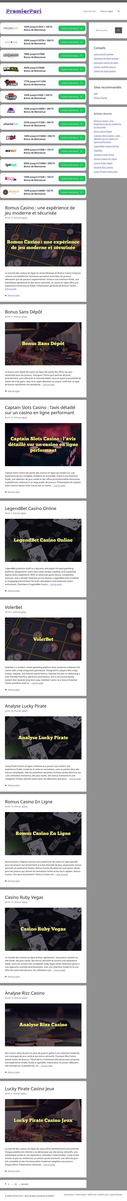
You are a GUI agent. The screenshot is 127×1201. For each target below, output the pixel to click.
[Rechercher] (118, 30)
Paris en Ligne (106, 11)
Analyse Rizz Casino (25, 993)
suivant (23, 1183)
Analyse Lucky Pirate (26, 706)
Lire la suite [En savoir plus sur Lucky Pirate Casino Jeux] (49, 1164)
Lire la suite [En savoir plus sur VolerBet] (37, 683)
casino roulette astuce (105, 66)
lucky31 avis (103, 1194)
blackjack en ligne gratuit (106, 58)
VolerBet (13, 607)
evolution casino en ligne (106, 62)
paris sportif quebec (104, 54)
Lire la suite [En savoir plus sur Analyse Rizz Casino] (46, 1065)
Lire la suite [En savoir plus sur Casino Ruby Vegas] (59, 970)
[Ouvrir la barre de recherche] (118, 11)
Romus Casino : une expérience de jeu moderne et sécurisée (40, 210)
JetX (96, 93)
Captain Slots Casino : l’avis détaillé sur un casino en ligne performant (40, 409)
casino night (80, 1194)
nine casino (69, 1194)
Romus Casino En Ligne (28, 802)
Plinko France (100, 97)
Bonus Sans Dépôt (23, 312)
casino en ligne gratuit (105, 71)
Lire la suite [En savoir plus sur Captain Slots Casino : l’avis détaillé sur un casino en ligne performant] (59, 485)
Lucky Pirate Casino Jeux (29, 1088)
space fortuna (116, 1194)
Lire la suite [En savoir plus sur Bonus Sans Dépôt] (48, 384)
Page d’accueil (89, 11)
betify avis (92, 1194)
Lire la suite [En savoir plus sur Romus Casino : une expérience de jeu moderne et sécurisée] (10, 288)
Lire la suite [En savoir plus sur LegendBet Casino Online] (56, 584)
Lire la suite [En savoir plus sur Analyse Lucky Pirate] (75, 778)
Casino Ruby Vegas (24, 897)
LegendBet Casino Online (30, 508)
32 (15, 1183)
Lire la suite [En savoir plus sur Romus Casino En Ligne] (62, 874)
